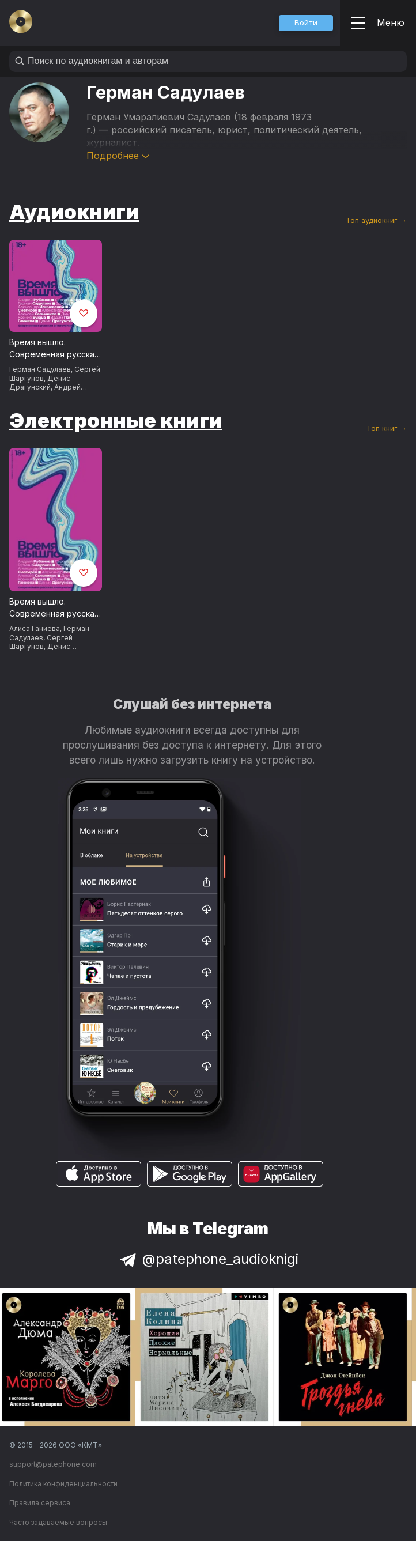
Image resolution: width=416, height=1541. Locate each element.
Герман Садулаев (40, 369)
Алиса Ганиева (34, 628)
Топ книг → (386, 428)
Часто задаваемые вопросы (58, 1522)
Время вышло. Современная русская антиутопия (54, 348)
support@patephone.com (53, 1464)
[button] (306, 23)
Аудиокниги (74, 211)
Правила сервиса (39, 1502)
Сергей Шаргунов (41, 642)
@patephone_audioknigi (208, 1259)
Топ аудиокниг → (376, 220)
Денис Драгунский (39, 382)
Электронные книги (115, 420)
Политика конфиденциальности (63, 1483)
